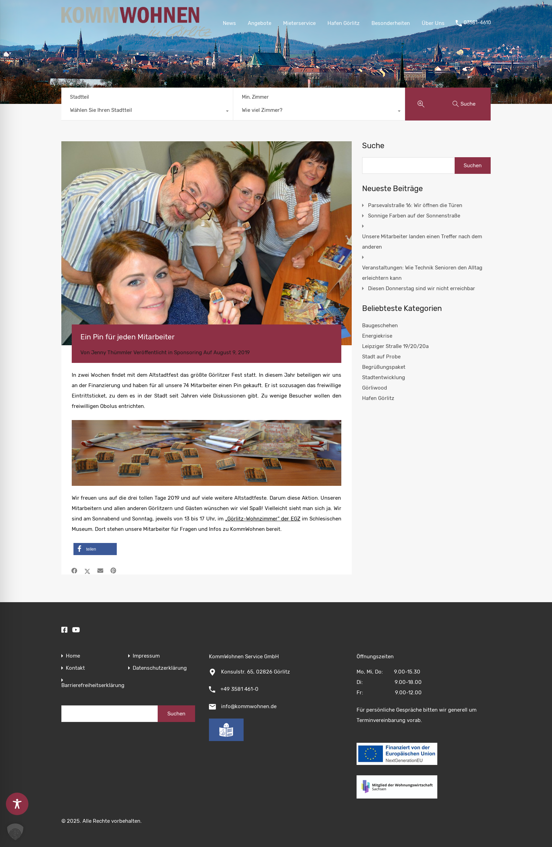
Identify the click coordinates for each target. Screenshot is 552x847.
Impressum (146, 656)
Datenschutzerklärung (160, 668)
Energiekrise (377, 336)
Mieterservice (299, 23)
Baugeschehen (380, 325)
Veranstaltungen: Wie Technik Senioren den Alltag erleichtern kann (422, 273)
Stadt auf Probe (381, 357)
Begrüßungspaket (383, 367)
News (229, 23)
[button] (95, 549)
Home (73, 656)
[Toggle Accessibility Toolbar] (17, 804)
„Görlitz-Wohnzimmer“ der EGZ (262, 519)
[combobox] (147, 112)
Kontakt (75, 668)
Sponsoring (188, 352)
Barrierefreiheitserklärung (92, 685)
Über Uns (433, 23)
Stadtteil (79, 97)
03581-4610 (477, 23)
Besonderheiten (390, 23)
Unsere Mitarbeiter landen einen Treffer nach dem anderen (422, 241)
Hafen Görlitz (343, 23)
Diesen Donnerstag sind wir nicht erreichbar (421, 288)
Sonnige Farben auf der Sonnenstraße (414, 216)
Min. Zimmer (255, 97)
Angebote (259, 23)
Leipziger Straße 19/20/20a (395, 346)
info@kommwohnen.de (249, 706)
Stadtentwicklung (383, 377)
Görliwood (374, 388)
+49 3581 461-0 (239, 689)
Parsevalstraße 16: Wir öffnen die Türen (415, 205)
